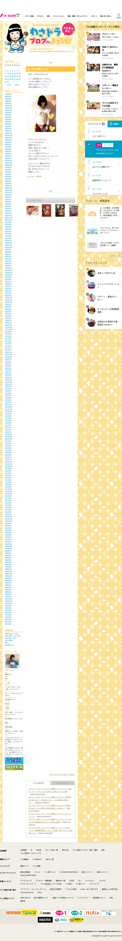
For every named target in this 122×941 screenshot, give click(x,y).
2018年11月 (8, 299)
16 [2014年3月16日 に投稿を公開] (6, 76)
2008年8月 (8, 580)
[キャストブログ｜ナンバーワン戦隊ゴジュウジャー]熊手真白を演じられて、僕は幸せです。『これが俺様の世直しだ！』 (50, 800)
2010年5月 (8, 532)
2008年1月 (8, 596)
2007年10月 (8, 603)
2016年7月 (8, 363)
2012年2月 (8, 484)
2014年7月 (8, 418)
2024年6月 (8, 146)
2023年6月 (8, 174)
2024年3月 (8, 153)
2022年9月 (8, 194)
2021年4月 (8, 233)
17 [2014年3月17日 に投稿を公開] (8, 76)
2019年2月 (8, 292)
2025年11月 (8, 107)
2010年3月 (8, 537)
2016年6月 (8, 365)
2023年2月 (8, 183)
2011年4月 (8, 507)
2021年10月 (8, 219)
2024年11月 (8, 135)
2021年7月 (8, 226)
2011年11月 (8, 491)
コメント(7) (30, 176)
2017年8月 (8, 333)
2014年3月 (8, 427)
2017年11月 (8, 327)
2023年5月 (8, 176)
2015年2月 (8, 402)
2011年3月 (8, 509)
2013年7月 (8, 445)
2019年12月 (8, 270)
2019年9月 (8, 276)
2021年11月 (8, 217)
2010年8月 (8, 525)
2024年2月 (8, 155)
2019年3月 (8, 290)
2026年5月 (8, 94)
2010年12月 (8, 516)
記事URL (39, 176)
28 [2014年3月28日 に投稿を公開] (17, 79)
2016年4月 (8, 370)
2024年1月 (8, 158)
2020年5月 (8, 258)
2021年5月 (8, 231)
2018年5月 (8, 313)
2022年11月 (8, 190)
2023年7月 (8, 171)
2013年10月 (8, 438)
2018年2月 (8, 320)
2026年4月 (8, 96)
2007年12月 (8, 598)
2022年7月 (8, 199)
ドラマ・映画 (29, 16)
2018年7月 (8, 308)
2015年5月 (8, 395)
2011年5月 (8, 505)
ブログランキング (62, 783)
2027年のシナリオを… (12, 633)
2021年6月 (8, 228)
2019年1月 (8, 295)
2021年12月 (8, 215)
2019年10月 (8, 274)
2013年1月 (8, 459)
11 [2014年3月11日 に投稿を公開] (10, 73)
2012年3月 (8, 482)
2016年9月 (8, 359)
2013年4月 (8, 452)
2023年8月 (8, 169)
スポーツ (94, 16)
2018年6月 (8, 311)
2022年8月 (8, 197)
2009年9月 (8, 550)
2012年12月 (8, 461)
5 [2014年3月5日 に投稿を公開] (12, 71)
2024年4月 (8, 151)
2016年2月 (8, 375)
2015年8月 (8, 388)
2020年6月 (8, 256)
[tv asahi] (10, 16)
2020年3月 (8, 263)
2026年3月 (8, 98)
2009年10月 (8, 548)
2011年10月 (8, 493)
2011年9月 (8, 496)
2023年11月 (8, 162)
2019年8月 (8, 279)
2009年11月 (8, 546)
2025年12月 (8, 105)
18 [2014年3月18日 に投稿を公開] (10, 76)
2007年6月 (8, 612)
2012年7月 (8, 473)
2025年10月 (8, 110)
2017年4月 (8, 343)
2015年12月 (8, 379)
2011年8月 (8, 498)
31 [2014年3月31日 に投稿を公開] (8, 82)
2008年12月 (8, 571)
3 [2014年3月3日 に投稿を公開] (7, 71)
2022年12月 (8, 187)
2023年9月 (8, 167)
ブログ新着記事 (38, 783)
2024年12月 (8, 133)
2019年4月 (8, 288)
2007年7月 (8, 610)
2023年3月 (8, 181)
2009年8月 (8, 553)
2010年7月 (8, 528)
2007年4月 (8, 617)
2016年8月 (8, 361)
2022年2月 (8, 210)
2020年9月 (8, 249)
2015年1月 (8, 404)
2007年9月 (8, 605)
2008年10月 (8, 576)
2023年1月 (8, 185)
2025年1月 (8, 130)
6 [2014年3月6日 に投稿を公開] (14, 71)
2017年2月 (8, 347)
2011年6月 (8, 503)
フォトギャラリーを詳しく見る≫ (62, 774)
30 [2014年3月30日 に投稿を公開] (6, 82)
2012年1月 (8, 487)
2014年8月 (8, 416)
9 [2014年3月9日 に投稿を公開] (5, 73)
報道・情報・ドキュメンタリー (78, 16)
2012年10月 (8, 466)
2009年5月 (8, 560)
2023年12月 (8, 160)
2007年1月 (8, 623)
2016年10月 (8, 356)
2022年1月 (8, 212)
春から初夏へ (9, 640)
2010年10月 (8, 521)
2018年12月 (8, 297)
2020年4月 (8, 260)
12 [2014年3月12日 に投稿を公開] (13, 73)
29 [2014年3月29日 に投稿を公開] (19, 79)
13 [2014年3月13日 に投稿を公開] (15, 73)
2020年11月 (8, 244)
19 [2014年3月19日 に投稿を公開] (13, 76)
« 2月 (9, 84)
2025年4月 (8, 123)
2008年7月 (8, 582)
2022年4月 (8, 206)
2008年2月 (8, 594)
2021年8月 (8, 224)
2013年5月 (8, 450)
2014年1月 (8, 432)
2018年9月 (8, 304)
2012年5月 (8, 477)
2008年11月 (8, 573)
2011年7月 (8, 500)
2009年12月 (8, 544)
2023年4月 (8, 178)
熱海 (6, 642)
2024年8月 (8, 142)
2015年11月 (8, 382)
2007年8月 (8, 608)
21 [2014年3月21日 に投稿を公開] (17, 76)
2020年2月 (8, 265)
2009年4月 (8, 562)
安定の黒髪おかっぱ (40, 69)
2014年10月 (8, 411)
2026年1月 (8, 103)
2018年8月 (8, 306)
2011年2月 (8, 512)
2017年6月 (8, 338)
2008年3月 (8, 592)
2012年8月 (8, 471)
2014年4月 (8, 425)
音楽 (48, 16)
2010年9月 (8, 523)
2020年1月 (8, 267)
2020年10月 (8, 247)
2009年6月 (8, 557)
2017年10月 (8, 329)
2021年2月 (8, 238)
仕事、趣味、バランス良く (13, 635)
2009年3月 (8, 564)
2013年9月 (8, 441)
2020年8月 (8, 251)
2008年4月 (8, 589)
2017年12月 (8, 324)
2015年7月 (8, 391)
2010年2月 (8, 539)
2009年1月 (8, 569)
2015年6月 (8, 393)
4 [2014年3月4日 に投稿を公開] (9, 71)
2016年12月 (8, 352)
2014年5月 (8, 423)
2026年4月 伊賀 (10, 638)
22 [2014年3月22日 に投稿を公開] (19, 76)
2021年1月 (8, 240)
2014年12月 (8, 407)
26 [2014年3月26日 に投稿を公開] (13, 79)
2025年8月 (8, 114)
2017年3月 (8, 345)
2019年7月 (8, 281)
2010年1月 (8, 541)
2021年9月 (8, 222)
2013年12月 (8, 434)
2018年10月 (8, 302)
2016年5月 (8, 368)
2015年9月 (8, 386)
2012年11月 (8, 464)
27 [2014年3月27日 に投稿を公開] (15, 79)
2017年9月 (8, 331)
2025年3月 (8, 126)
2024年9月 (8, 139)
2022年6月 (8, 201)
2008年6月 (8, 585)
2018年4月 (8, 315)
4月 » (17, 84)
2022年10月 (8, 192)
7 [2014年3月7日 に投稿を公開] (16, 71)
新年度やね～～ (9, 645)
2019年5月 (8, 286)
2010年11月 (8, 518)
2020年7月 (8, 254)
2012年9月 (8, 468)
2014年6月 (8, 420)
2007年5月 (8, 614)
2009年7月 (8, 555)
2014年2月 (8, 429)
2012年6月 (8, 475)
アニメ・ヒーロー (59, 16)
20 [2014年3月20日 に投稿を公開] (15, 76)
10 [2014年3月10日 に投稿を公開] (8, 73)
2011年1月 (8, 514)
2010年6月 (8, 530)
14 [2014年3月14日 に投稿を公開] (17, 73)
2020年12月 (8, 242)
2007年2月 (8, 621)
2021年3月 (8, 235)
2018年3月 (8, 317)
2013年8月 (8, 443)
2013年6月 (8, 448)
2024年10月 (8, 137)
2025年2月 (8, 128)
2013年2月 (8, 457)
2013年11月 (8, 436)
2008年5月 (8, 587)
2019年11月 (8, 272)
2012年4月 (8, 480)
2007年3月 (8, 619)
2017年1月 (8, 349)
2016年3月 (8, 372)
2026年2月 (8, 101)
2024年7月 (8, 144)
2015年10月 (8, 384)
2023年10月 (8, 165)
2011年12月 (8, 489)
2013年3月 (8, 455)
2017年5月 (8, 340)
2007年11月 (8, 601)
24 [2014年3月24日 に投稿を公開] (8, 79)
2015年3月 (8, 400)
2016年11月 (8, 354)
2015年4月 (8, 397)
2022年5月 (8, 203)
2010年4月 (8, 534)
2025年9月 (8, 112)
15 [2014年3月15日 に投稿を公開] (19, 73)
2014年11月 (8, 409)
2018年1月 (8, 322)
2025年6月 (8, 119)
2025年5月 (8, 121)
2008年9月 (8, 578)
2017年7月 (8, 336)
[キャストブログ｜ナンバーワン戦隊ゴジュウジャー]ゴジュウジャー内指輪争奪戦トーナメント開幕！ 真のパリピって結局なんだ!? (50, 830)
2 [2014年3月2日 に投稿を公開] (5, 71)
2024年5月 (8, 149)
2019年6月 (8, 283)
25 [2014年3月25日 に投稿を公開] (10, 79)
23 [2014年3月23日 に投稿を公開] (6, 79)
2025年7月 (8, 117)
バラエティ (40, 16)
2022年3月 (8, 208)
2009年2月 (8, 566)
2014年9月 (8, 413)
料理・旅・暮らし (106, 16)
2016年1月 (8, 377)
